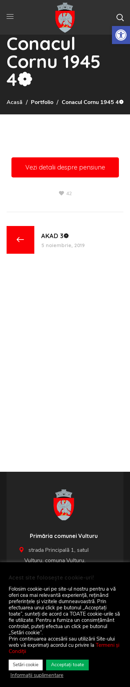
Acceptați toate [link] (67, 664)
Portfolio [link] (42, 102)
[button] (119, 17)
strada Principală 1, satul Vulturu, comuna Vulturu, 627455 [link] (63, 560)
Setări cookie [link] (25, 665)
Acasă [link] (15, 102)
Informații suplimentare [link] (36, 675)
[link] (121, 35)
